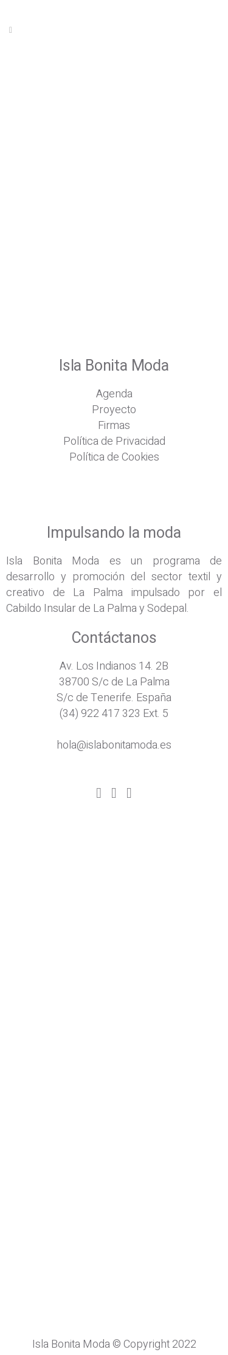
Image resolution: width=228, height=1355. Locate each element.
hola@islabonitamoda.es (114, 745)
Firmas (114, 425)
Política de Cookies (114, 457)
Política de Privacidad (114, 441)
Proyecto (114, 410)
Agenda (114, 394)
